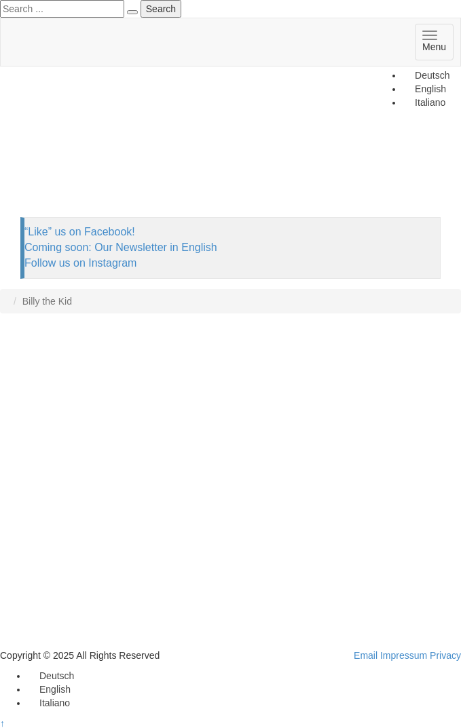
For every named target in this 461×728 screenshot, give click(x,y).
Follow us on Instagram (80, 263)
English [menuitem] (55, 689)
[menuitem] (426, 75)
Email (365, 655)
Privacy (445, 655)
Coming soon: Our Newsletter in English (120, 247)
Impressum (403, 655)
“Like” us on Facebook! (79, 231)
